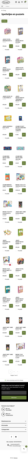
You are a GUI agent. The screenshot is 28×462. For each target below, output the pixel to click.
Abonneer (14, 397)
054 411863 (8, 410)
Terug (3, 10)
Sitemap (15, 457)
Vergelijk (7, 49)
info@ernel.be (9, 415)
